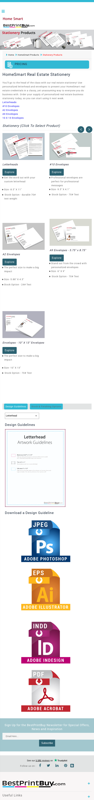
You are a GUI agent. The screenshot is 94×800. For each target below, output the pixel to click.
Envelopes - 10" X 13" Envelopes (23, 342)
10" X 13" (16, 367)
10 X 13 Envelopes (13, 117)
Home (10, 54)
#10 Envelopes (10, 106)
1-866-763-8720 (41, 27)
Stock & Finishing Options (46, 406)
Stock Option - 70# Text (65, 194)
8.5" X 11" (17, 189)
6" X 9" (62, 271)
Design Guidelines (16, 406)
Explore (9, 172)
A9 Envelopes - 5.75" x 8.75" (68, 250)
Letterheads (9, 102)
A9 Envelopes (10, 113)
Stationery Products (51, 54)
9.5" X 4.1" (64, 189)
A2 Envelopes (10, 109)
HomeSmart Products (27, 54)
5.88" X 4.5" (18, 279)
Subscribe (47, 742)
